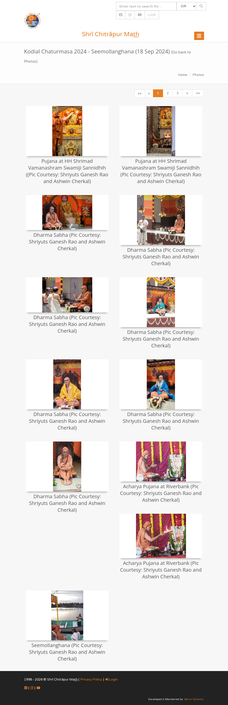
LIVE (152, 15)
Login (111, 680)
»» (198, 93)
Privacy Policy (91, 680)
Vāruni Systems (194, 699)
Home (182, 75)
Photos (198, 75)
